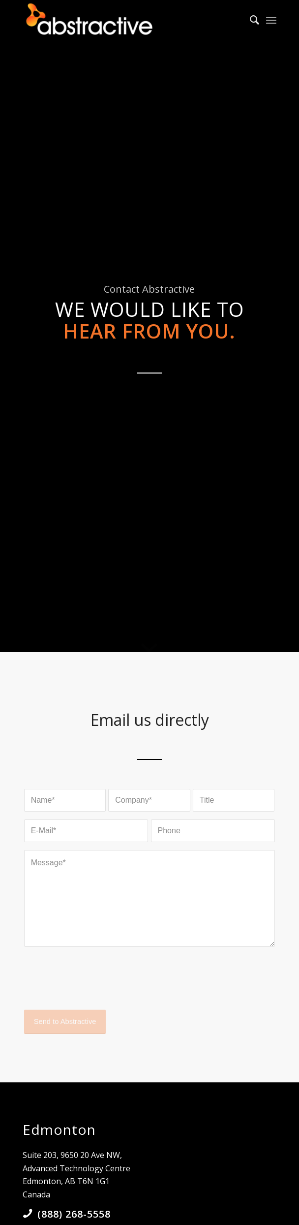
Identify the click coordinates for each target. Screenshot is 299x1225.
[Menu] (271, 20)
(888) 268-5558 (74, 1214)
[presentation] (99, 986)
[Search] (249, 19)
